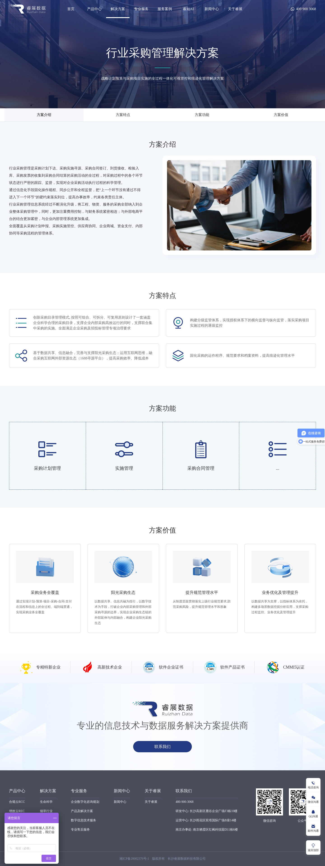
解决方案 (118, 9)
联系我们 (162, 746)
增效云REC (17, 811)
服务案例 (165, 9)
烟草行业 (46, 811)
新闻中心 (211, 9)
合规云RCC (17, 801)
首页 (70, 9)
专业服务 (141, 9)
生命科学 (46, 801)
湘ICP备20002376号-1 (134, 858)
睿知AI (188, 9)
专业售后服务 (80, 829)
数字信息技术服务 (83, 820)
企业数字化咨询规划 (85, 801)
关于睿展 (235, 9)
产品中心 (94, 9)
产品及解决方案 (82, 811)
